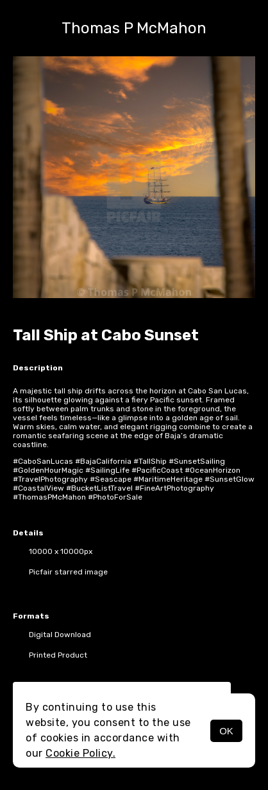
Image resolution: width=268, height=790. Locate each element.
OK (226, 730)
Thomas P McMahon (134, 28)
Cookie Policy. (80, 753)
